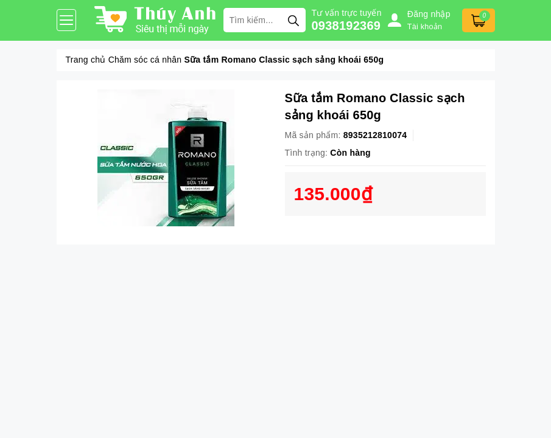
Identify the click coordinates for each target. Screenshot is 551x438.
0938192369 (346, 25)
